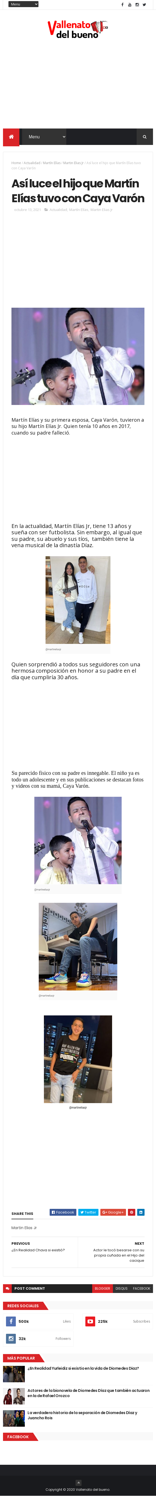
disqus (122, 1288)
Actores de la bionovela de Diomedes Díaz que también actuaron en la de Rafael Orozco (88, 1393)
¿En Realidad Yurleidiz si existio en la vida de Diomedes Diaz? (83, 1368)
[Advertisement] (78, 84)
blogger (102, 1288)
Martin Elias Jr (73, 163)
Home (16, 163)
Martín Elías (52, 163)
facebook (141, 1288)
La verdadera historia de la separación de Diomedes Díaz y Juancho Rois (82, 1415)
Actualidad (32, 163)
